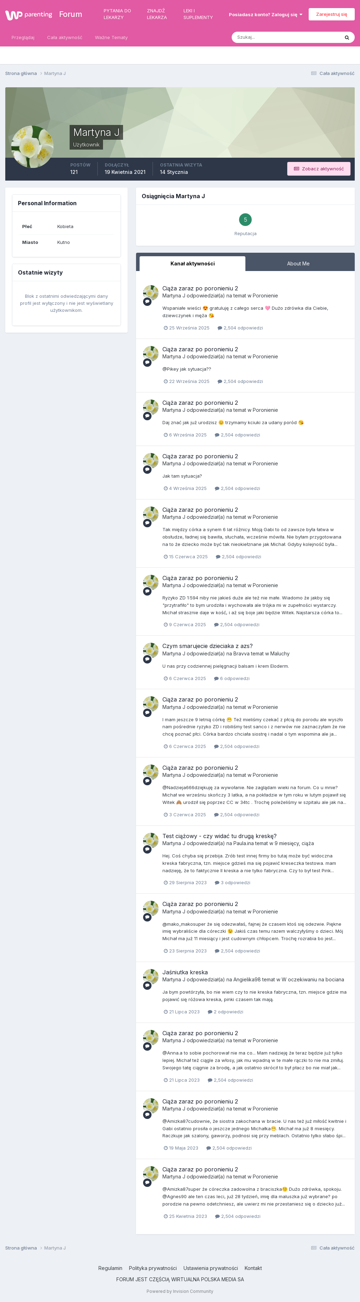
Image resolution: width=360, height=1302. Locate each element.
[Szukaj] (258, 37)
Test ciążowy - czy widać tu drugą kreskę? (219, 835)
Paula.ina (243, 843)
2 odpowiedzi (225, 1011)
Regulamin (110, 1268)
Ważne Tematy (111, 37)
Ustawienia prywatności (211, 1268)
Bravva (241, 653)
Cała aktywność (64, 37)
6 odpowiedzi (232, 678)
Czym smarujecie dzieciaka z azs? (207, 645)
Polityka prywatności (153, 1268)
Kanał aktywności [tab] (193, 263)
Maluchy (280, 653)
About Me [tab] (298, 263)
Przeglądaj (23, 37)
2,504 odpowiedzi (240, 328)
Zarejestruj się (331, 14)
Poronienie (265, 295)
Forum (67, 14)
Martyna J (173, 295)
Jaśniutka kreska (185, 972)
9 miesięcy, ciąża (294, 843)
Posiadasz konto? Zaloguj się (265, 14)
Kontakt (253, 1268)
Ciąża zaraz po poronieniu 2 (200, 288)
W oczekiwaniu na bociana (313, 979)
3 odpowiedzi (232, 882)
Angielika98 (247, 979)
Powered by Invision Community (180, 1291)
